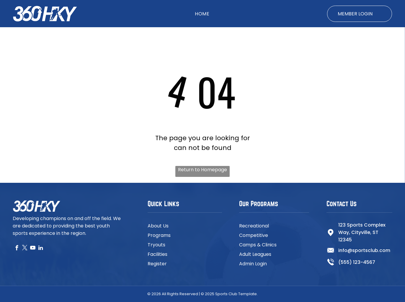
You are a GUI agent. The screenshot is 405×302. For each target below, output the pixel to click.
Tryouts (156, 244)
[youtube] (33, 248)
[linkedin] (41, 248)
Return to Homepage (202, 169)
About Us (158, 225)
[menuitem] (202, 13)
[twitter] (25, 248)
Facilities (157, 254)
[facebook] (17, 248)
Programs (159, 235)
